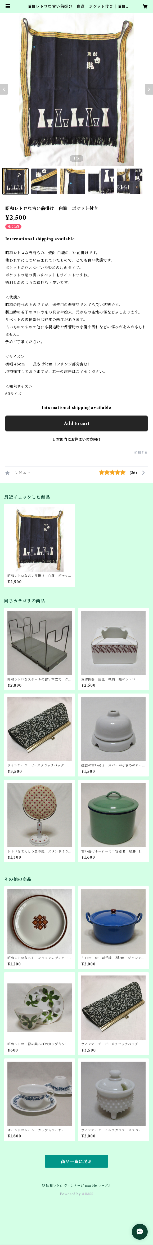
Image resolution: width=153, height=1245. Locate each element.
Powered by (76, 1194)
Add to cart (76, 423)
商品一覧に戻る (76, 1161)
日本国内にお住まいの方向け (76, 439)
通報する (141, 452)
